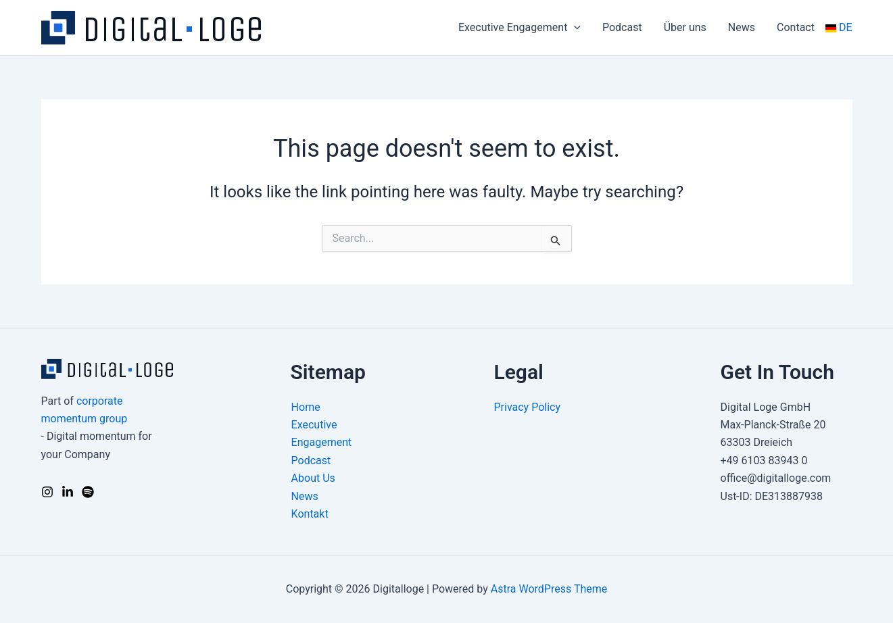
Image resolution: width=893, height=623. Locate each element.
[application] (574, 28)
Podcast (622, 27)
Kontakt (310, 513)
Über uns (685, 27)
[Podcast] (88, 492)
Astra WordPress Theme (549, 588)
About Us (313, 478)
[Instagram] (47, 492)
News (741, 27)
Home (305, 407)
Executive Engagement (519, 28)
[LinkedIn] (68, 492)
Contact (796, 27)
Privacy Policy (527, 407)
